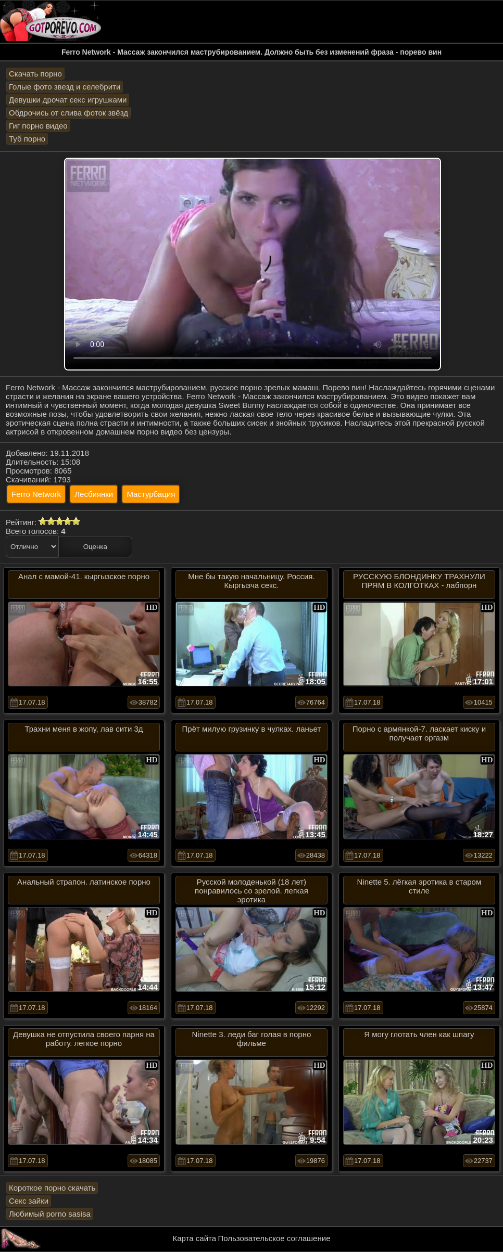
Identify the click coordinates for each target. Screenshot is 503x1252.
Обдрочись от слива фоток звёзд (68, 112)
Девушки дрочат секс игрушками (68, 99)
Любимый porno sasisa (50, 1213)
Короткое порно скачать (52, 1187)
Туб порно (27, 138)
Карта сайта (195, 1238)
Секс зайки (28, 1200)
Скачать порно (35, 73)
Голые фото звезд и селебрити (64, 86)
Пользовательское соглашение (274, 1238)
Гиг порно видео (38, 125)
